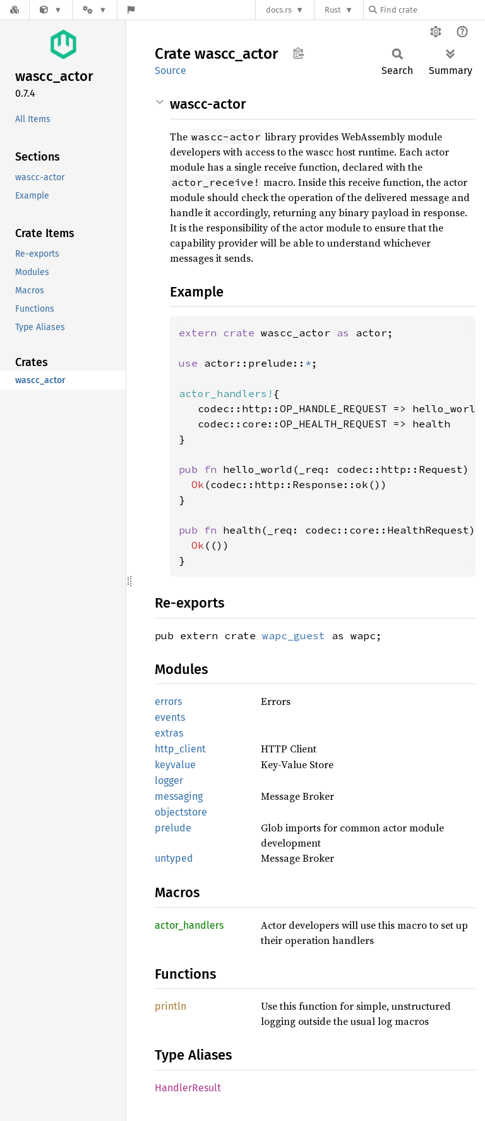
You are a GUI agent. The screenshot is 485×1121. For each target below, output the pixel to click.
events (170, 717)
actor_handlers (189, 925)
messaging (179, 796)
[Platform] (95, 10)
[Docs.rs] (14, 10)
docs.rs (279, 10)
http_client (180, 749)
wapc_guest (293, 635)
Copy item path (298, 53)
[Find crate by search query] (432, 10)
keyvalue (175, 765)
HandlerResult (188, 1088)
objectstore (181, 812)
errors (168, 701)
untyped (174, 858)
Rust (333, 10)
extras (169, 733)
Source (170, 70)
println (170, 1006)
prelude (173, 828)
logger (169, 781)
